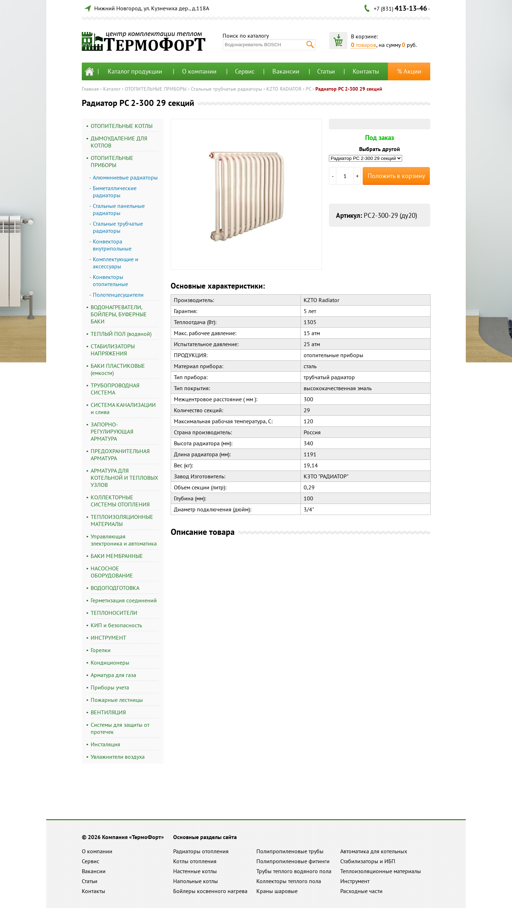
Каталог (112, 89)
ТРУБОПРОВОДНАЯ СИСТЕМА (115, 389)
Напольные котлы (195, 881)
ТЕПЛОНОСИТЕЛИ (114, 612)
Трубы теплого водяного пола (293, 871)
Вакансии (285, 71)
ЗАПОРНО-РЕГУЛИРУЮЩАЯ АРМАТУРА (112, 431)
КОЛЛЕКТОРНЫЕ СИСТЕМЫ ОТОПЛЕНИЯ (120, 501)
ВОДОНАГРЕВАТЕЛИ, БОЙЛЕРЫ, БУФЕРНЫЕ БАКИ (119, 314)
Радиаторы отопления (201, 851)
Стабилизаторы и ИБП (367, 861)
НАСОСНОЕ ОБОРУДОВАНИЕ (112, 572)
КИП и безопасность (116, 625)
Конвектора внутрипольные (112, 245)
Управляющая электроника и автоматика (124, 540)
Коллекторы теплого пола (288, 881)
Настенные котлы (195, 871)
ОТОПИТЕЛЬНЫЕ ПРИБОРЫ (156, 89)
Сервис (245, 71)
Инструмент (354, 881)
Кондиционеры (110, 662)
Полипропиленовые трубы (290, 851)
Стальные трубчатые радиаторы (226, 89)
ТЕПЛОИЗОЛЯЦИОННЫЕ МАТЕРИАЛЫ (122, 520)
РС (308, 89)
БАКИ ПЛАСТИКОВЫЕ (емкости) (118, 369)
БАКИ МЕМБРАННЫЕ (117, 555)
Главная (90, 89)
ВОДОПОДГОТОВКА (115, 587)
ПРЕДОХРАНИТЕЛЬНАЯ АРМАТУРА (120, 454)
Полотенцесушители (118, 294)
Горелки (101, 650)
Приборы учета (110, 687)
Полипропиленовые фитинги (293, 861)
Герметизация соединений (124, 600)
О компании (199, 71)
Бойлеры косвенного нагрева (210, 890)
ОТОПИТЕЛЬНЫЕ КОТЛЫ (122, 125)
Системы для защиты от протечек (120, 728)
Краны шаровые (277, 890)
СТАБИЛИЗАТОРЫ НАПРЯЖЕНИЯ (113, 350)
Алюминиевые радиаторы (125, 177)
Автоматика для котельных (373, 851)
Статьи (326, 71)
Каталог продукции (135, 71)
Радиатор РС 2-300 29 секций (348, 89)
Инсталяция (105, 744)
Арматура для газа (113, 674)
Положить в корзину (396, 176)
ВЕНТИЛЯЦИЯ (108, 712)
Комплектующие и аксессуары (115, 263)
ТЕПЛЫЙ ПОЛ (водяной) (121, 333)
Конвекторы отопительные (110, 280)
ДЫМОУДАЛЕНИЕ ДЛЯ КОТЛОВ (119, 142)
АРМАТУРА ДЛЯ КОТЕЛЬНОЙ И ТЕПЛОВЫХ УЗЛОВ (124, 477)
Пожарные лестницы (117, 699)
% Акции (409, 71)
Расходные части (361, 890)
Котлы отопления (195, 861)
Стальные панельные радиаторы (119, 209)
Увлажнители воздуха (118, 756)
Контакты (366, 71)
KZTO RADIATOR (284, 89)
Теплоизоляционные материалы (380, 871)
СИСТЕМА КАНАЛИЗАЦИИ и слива (123, 408)
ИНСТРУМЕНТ (108, 637)
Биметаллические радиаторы (115, 191)
